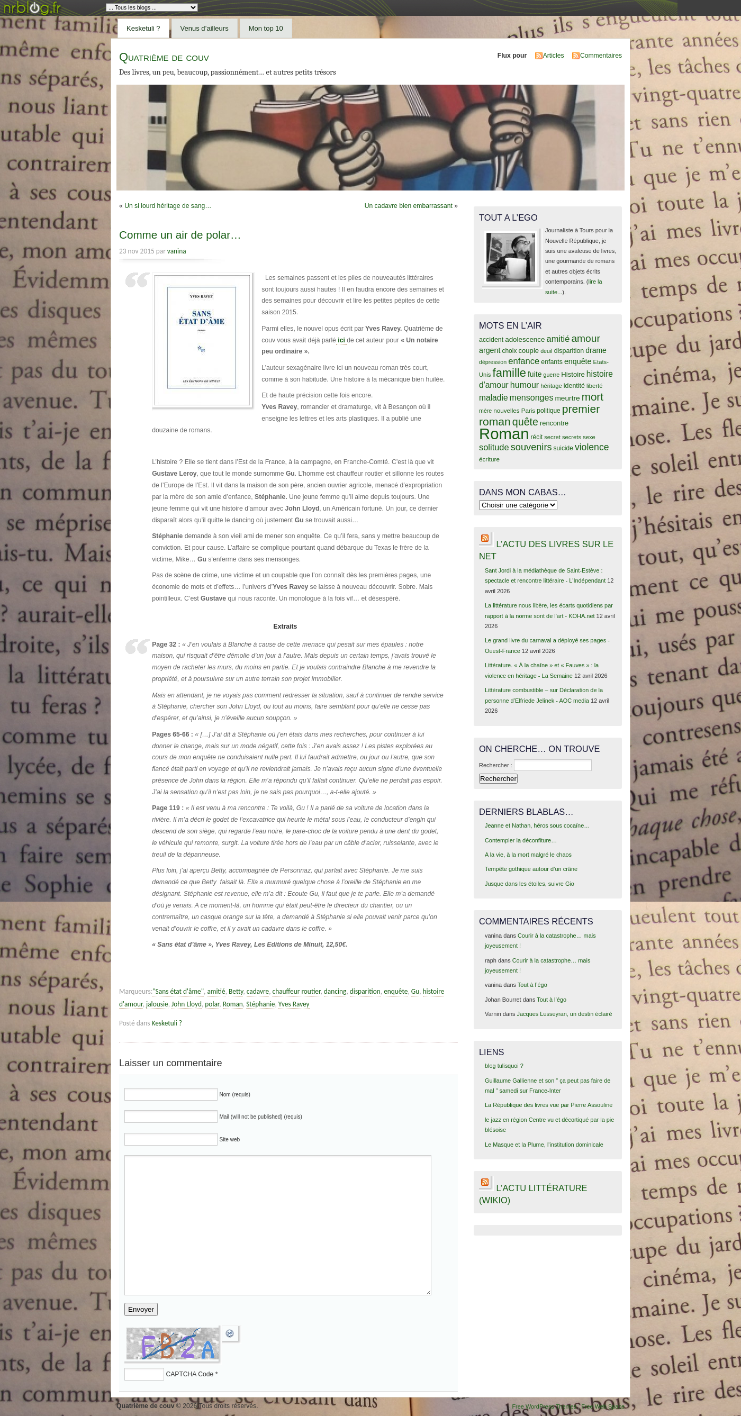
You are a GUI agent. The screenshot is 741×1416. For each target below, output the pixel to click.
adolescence (525, 339)
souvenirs (531, 447)
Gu (415, 991)
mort (592, 397)
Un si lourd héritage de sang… (167, 206)
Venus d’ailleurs (204, 28)
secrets (571, 437)
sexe (589, 437)
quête (525, 422)
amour (585, 338)
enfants (552, 362)
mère (485, 410)
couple (528, 351)
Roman (233, 1004)
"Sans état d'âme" (178, 991)
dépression (493, 362)
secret (552, 437)
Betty (236, 991)
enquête (396, 991)
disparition (365, 991)
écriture (489, 459)
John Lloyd (186, 1004)
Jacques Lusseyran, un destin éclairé (564, 1014)
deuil (546, 351)
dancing (335, 991)
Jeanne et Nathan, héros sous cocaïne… (537, 825)
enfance (523, 361)
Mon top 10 (266, 28)
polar (212, 1004)
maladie (493, 397)
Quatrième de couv (164, 56)
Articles (553, 55)
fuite (534, 374)
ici (341, 340)
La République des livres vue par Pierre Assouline (548, 1105)
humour (524, 384)
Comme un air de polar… (180, 235)
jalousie (157, 1004)
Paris (528, 410)
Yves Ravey (294, 1004)
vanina (176, 251)
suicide (563, 448)
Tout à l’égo (532, 985)
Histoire (572, 374)
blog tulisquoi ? (504, 1066)
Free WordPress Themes (544, 1406)
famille (509, 372)
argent (489, 350)
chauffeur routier (296, 991)
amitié (216, 991)
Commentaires (601, 55)
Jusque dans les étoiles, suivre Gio (529, 884)
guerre (551, 374)
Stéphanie (260, 1004)
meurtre (567, 398)
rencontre (554, 423)
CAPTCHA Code (189, 1374)
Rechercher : (495, 765)
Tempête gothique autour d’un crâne (531, 869)
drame (596, 350)
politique (549, 410)
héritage (551, 386)
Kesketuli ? (143, 28)
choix (509, 351)
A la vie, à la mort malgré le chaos (528, 854)
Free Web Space (603, 1406)
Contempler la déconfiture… (521, 840)
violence (592, 447)
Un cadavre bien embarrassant (409, 206)
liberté (594, 386)
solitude (494, 447)
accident (491, 339)
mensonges (532, 397)
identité (574, 385)
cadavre (258, 991)
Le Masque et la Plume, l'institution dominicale (544, 1144)
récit (537, 437)
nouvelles (506, 410)
